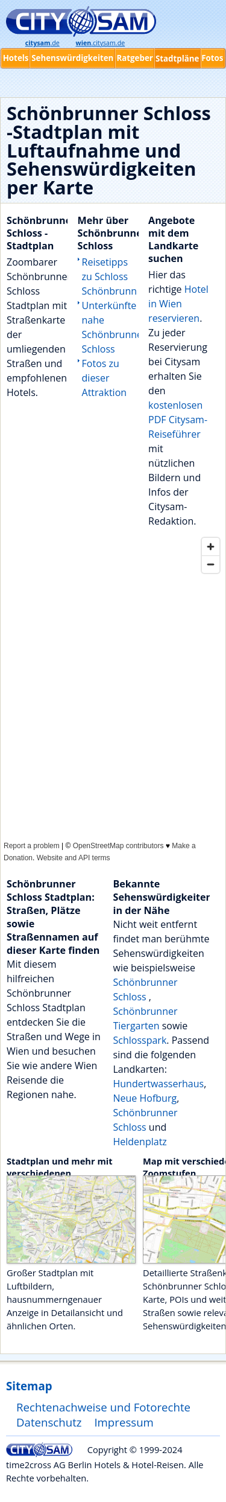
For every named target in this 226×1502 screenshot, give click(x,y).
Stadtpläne (177, 58)
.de (42, 43)
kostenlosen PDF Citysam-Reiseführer (177, 419)
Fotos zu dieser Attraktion (104, 378)
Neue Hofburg (145, 1098)
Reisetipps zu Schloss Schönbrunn (109, 276)
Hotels (16, 58)
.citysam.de (100, 43)
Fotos (212, 58)
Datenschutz (49, 1422)
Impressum (124, 1422)
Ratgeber (134, 58)
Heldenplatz (140, 1141)
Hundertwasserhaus (158, 1083)
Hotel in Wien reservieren (178, 304)
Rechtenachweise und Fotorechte (103, 1406)
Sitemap (29, 1385)
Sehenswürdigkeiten (72, 58)
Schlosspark (140, 1040)
